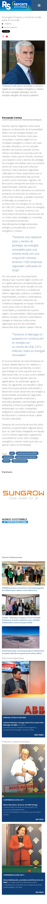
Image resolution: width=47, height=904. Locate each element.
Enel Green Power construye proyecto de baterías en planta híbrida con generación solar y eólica (23, 652)
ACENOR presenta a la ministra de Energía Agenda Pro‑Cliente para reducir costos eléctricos (23, 589)
